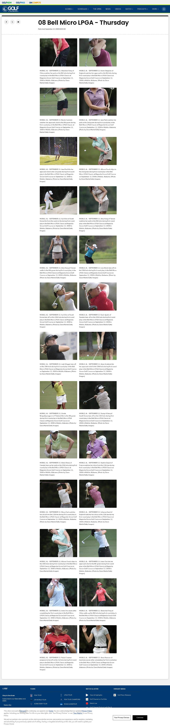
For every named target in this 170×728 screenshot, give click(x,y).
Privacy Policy (87, 711)
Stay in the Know (8, 695)
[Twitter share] (12, 22)
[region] (85, 718)
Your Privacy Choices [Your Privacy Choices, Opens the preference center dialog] (121, 718)
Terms (51, 711)
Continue (140, 718)
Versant (23, 711)
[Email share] (18, 22)
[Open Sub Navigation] (73, 9)
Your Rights (77, 713)
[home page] (10, 9)
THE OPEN (97, 9)
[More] (164, 9)
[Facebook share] (6, 22)
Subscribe (7, 705)
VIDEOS (118, 9)
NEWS (108, 9)
